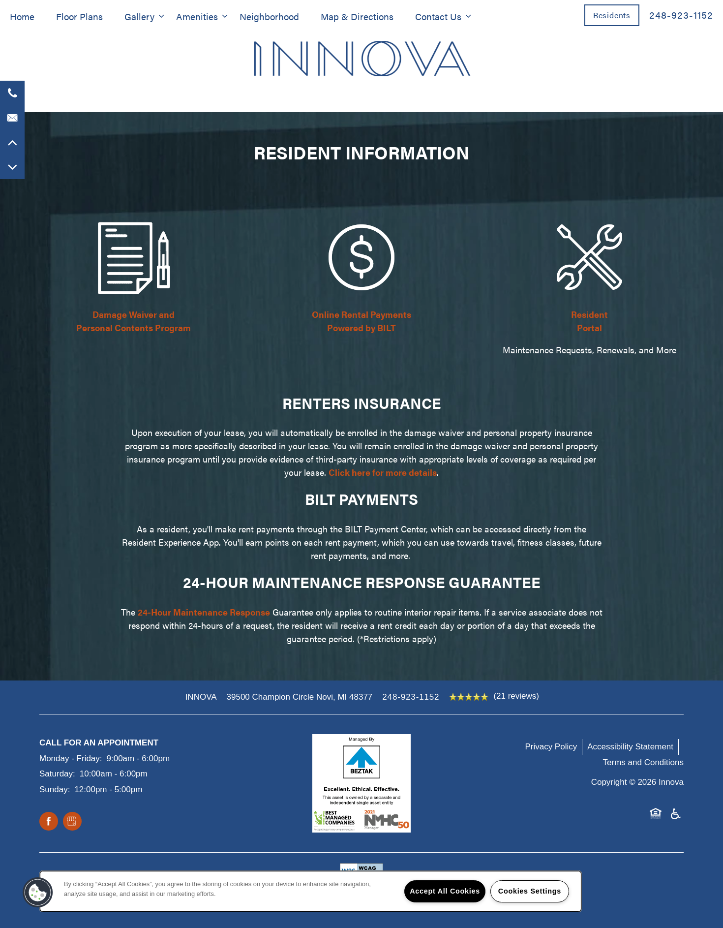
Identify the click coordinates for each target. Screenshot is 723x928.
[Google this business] (72, 822)
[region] (310, 891)
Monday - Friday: (70, 758)
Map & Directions (357, 16)
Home (22, 16)
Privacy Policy (551, 746)
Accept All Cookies (445, 891)
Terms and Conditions (643, 762)
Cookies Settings (529, 891)
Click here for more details (383, 472)
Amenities (197, 16)
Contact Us (438, 16)
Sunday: (54, 789)
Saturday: (57, 773)
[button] (611, 15)
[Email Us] (12, 117)
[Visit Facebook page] (48, 822)
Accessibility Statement (630, 746)
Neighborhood (269, 16)
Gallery (139, 16)
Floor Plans (79, 16)
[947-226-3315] (12, 93)
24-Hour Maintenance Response (204, 612)
